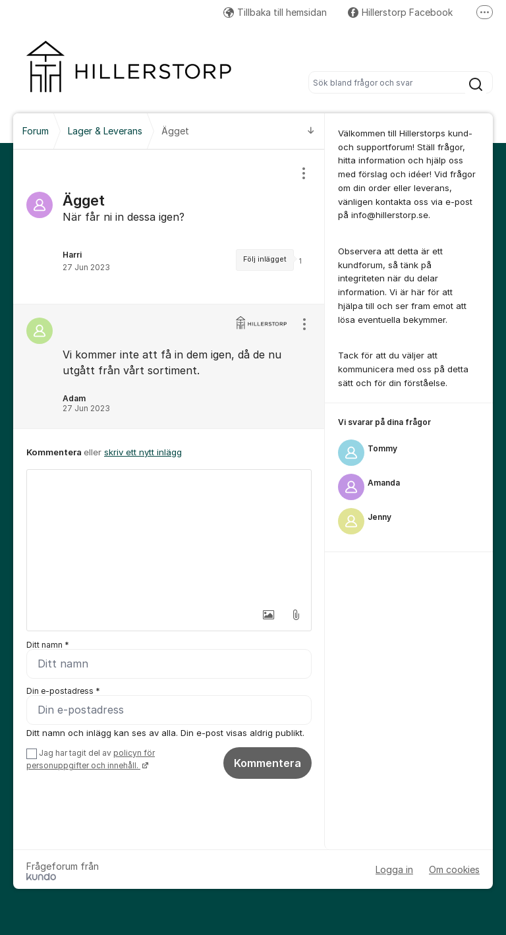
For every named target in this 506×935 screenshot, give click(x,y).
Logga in (394, 869)
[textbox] (169, 536)
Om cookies (454, 869)
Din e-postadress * (63, 691)
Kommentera (267, 763)
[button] (268, 615)
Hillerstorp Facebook (400, 12)
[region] (169, 227)
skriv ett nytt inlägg (143, 452)
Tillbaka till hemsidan (275, 12)
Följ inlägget (265, 259)
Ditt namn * (47, 645)
